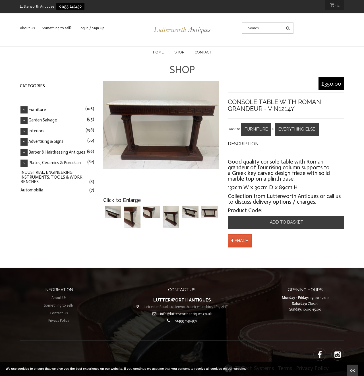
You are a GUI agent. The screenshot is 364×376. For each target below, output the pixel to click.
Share (239, 240)
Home (158, 52)
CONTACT (203, 52)
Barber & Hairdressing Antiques (56, 152)
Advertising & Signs (45, 141)
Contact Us (59, 313)
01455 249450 (70, 6)
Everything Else (296, 129)
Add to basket (286, 222)
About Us (27, 28)
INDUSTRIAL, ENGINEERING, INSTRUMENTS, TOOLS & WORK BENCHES (51, 177)
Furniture (256, 129)
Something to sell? (57, 28)
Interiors (36, 130)
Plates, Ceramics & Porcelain (54, 162)
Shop (179, 52)
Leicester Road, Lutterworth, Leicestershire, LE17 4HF (186, 307)
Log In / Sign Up (91, 28)
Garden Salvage (42, 120)
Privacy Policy (58, 320)
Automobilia (31, 190)
